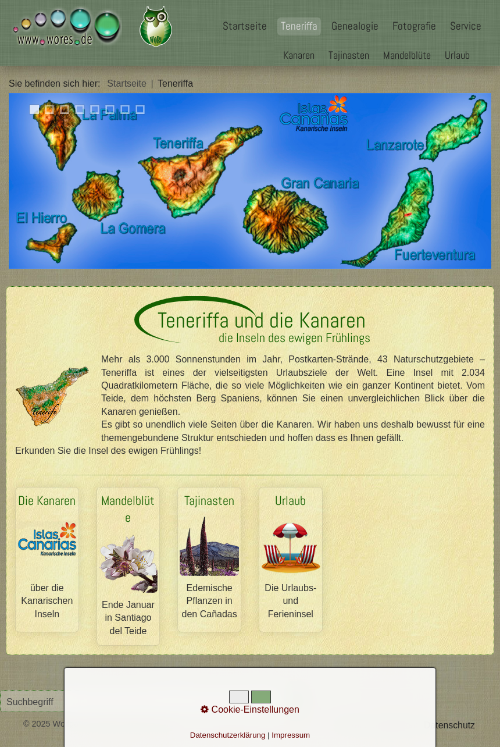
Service (465, 26)
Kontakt (351, 725)
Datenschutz (449, 725)
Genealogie (354, 26)
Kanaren (299, 55)
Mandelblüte (407, 55)
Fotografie (414, 26)
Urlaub (457, 55)
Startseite (245, 26)
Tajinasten (348, 55)
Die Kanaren (47, 560)
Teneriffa (299, 26)
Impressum (395, 725)
